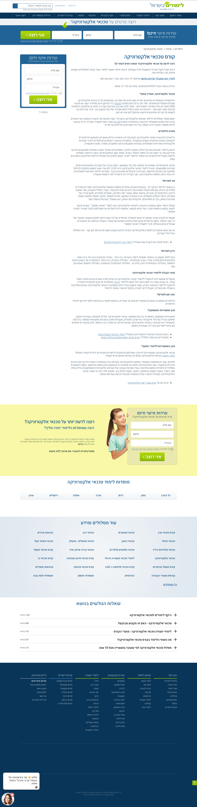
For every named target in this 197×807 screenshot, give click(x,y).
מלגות (81, 15)
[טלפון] (98, 35)
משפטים (121, 681)
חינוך (96, 696)
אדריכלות (121, 718)
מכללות (173, 696)
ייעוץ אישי (20, 15)
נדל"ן (96, 681)
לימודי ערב (146, 707)
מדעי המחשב (119, 707)
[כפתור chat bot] (8, 799)
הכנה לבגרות (107, 15)
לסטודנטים (41, 692)
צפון (143, 495)
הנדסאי (92, 15)
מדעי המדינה (119, 714)
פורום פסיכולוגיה (65, 703)
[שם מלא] (129, 35)
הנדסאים (147, 696)
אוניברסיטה (172, 692)
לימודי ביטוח (93, 707)
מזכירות (95, 711)
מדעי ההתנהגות (118, 692)
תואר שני (159, 15)
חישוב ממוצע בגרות (38, 684)
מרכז (98, 495)
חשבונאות (120, 703)
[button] (98, 615)
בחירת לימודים (65, 15)
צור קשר (42, 696)
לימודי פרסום (93, 714)
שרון (31, 495)
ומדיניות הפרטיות (28, 41)
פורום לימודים (171, 707)
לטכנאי (117, 103)
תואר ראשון (176, 15)
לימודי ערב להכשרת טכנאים (118, 242)
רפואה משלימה (92, 722)
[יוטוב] (102, 760)
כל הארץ (165, 495)
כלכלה (122, 688)
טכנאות (95, 718)
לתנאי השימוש (42, 41)
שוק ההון (95, 684)
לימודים (179, 49)
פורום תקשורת (66, 688)
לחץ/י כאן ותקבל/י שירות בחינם (158, 79)
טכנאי (169, 49)
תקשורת (121, 696)
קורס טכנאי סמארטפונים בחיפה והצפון (120, 337)
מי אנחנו (72, 5)
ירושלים (53, 495)
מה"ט (117, 122)
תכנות (96, 703)
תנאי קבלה (172, 684)
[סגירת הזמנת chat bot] (36, 787)
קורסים (148, 703)
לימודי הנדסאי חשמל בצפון (111, 334)
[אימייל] (67, 35)
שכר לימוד (172, 688)
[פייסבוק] (96, 760)
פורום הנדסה (66, 700)
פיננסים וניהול (92, 700)
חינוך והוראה (119, 700)
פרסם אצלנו (60, 5)
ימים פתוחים (171, 700)
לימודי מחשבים (92, 730)
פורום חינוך (67, 696)
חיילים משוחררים (41, 15)
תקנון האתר (41, 688)
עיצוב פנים (120, 722)
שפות (96, 688)
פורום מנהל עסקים (64, 681)
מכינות (148, 692)
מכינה (117, 282)
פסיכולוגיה (120, 726)
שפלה (76, 495)
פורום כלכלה (66, 692)
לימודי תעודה (143, 15)
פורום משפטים (66, 684)
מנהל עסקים (119, 684)
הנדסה (122, 711)
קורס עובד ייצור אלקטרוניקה (142, 383)
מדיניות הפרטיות (39, 700)
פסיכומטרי (124, 15)
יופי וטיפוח (94, 692)
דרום (120, 495)
